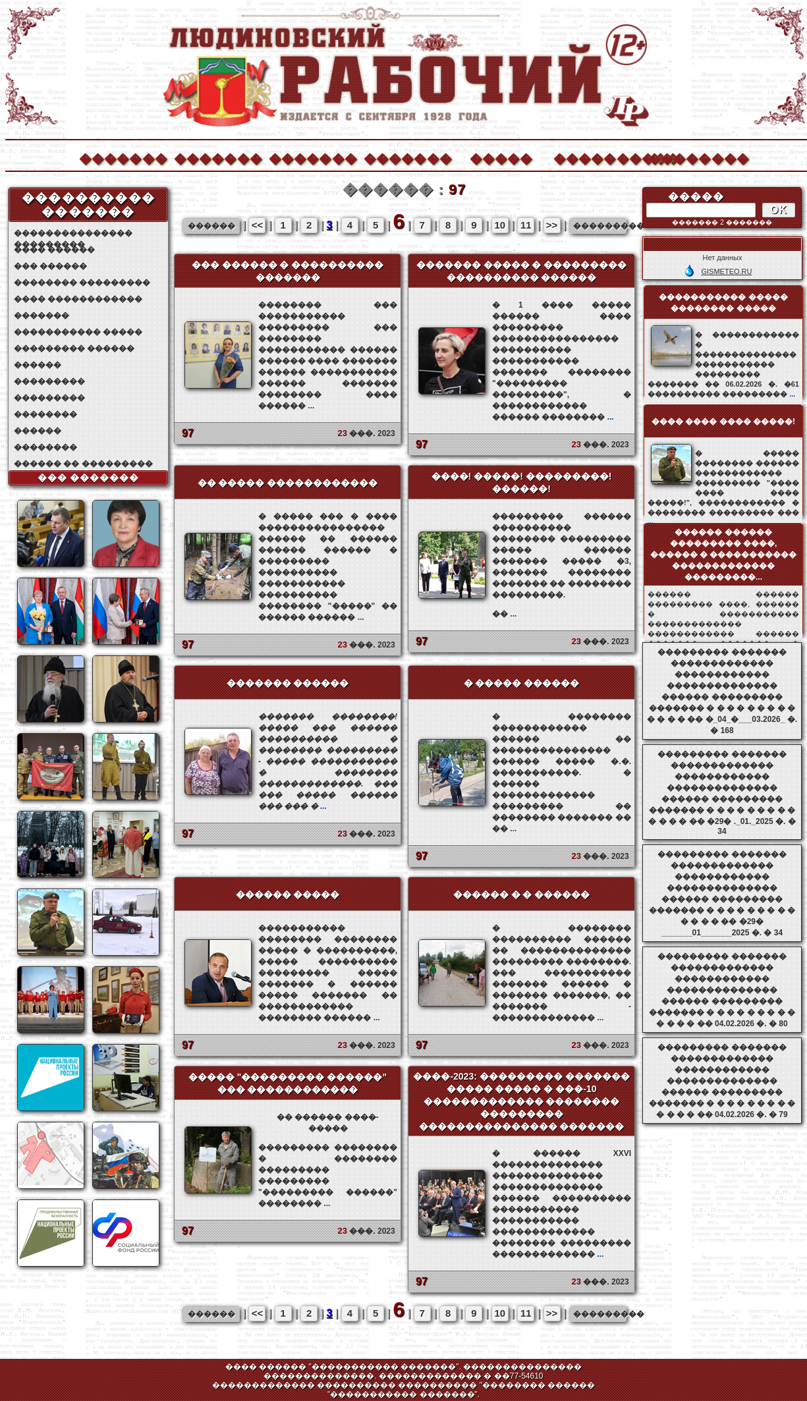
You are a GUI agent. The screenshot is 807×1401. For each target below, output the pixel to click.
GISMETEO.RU (726, 271)
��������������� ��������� (73, 233)
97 (188, 433)
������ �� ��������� (83, 463)
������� (122, 157)
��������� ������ (74, 348)
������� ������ (288, 683)
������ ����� (288, 894)
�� (504, 613)
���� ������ (54, 249)
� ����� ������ (522, 683)
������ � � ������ (521, 894)
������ (37, 365)
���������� (596, 157)
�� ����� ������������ (288, 483)
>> (552, 225)
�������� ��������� (82, 282)
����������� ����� (78, 332)
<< (258, 225)
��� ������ (50, 266)
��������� (49, 381)
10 (500, 225)
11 (526, 225)
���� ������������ (78, 299)
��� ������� (89, 477)
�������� (691, 157)
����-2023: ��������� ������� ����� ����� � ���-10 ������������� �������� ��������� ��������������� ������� (521, 1101)
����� (501, 157)
